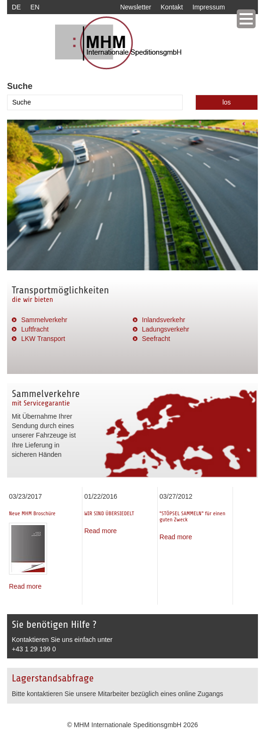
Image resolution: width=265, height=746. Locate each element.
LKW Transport (43, 338)
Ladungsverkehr (165, 329)
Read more (25, 586)
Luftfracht (34, 329)
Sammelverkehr (44, 320)
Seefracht (156, 338)
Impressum (209, 7)
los (226, 102)
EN (34, 7)
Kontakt (172, 7)
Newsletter (135, 7)
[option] (132, 195)
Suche (19, 86)
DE (16, 7)
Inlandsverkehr (163, 320)
